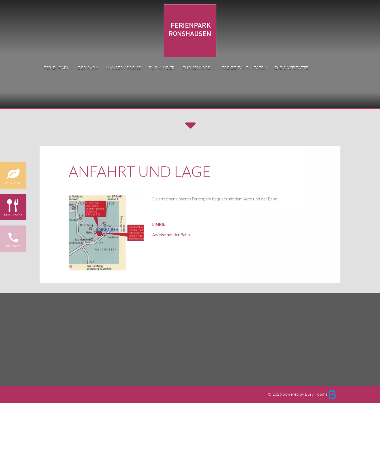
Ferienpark (57, 68)
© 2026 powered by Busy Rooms (302, 394)
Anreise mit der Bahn (171, 251)
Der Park (88, 68)
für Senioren (198, 68)
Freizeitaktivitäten (244, 68)
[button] (190, 126)
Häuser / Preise (123, 68)
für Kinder (162, 68)
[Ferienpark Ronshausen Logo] (190, 30)
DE (329, 31)
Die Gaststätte (291, 68)
